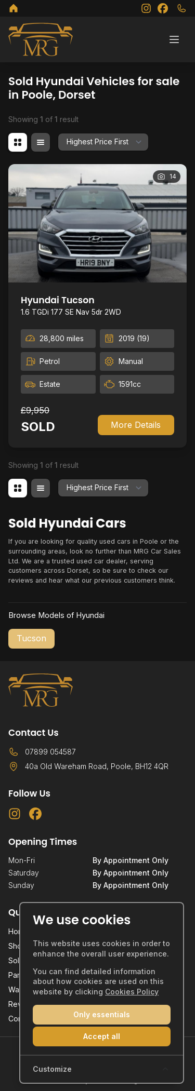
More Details (136, 425)
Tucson (31, 638)
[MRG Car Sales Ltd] (13, 8)
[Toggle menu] (174, 39)
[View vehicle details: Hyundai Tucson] (97, 223)
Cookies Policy (132, 991)
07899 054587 (50, 751)
